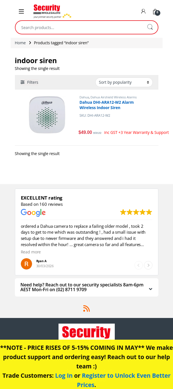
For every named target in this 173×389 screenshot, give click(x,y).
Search (150, 27)
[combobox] (78, 27)
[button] (148, 265)
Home (20, 42)
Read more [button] (31, 252)
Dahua (84, 97)
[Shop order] (124, 82)
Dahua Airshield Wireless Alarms (114, 97)
